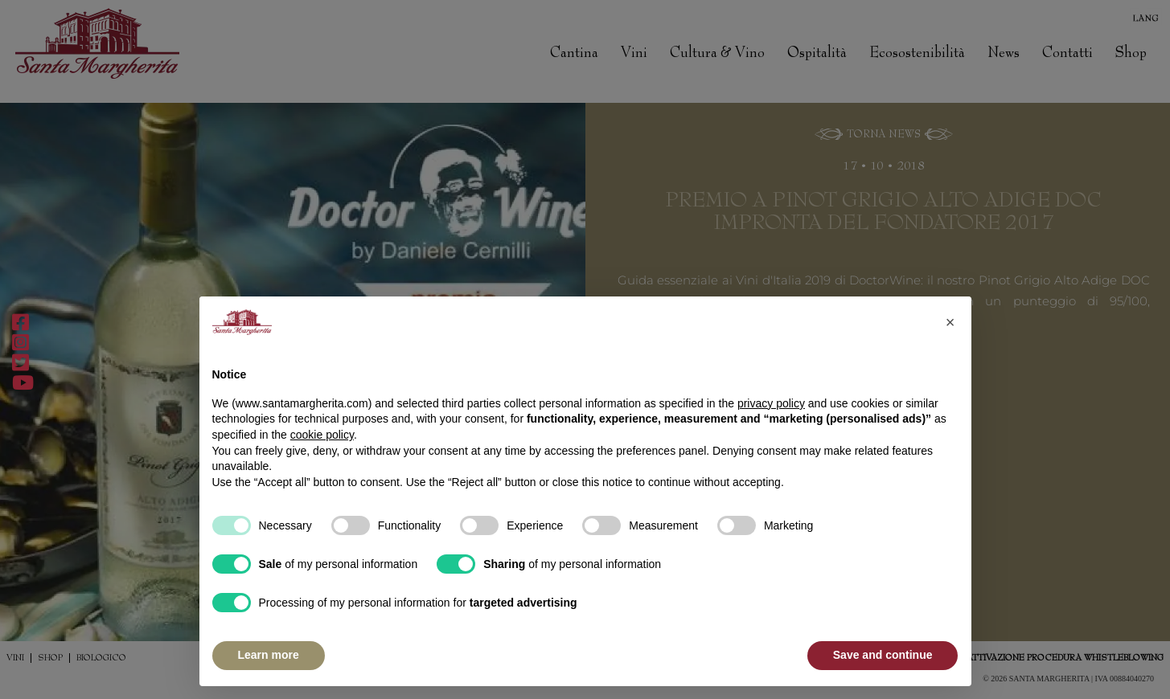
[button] (950, 322)
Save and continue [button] (883, 654)
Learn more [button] (268, 654)
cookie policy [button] (322, 434)
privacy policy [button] (771, 403)
